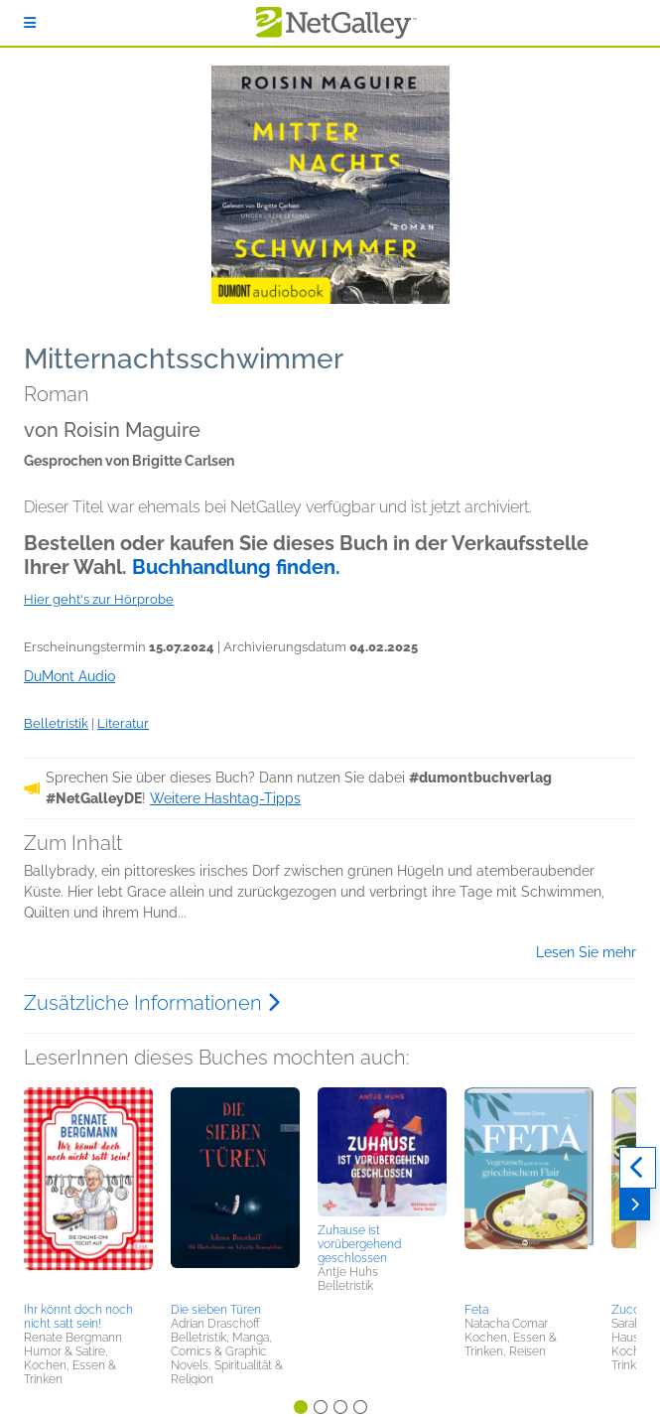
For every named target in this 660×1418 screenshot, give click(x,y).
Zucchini (634, 1310)
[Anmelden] (30, 23)
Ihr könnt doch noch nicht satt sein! (78, 1317)
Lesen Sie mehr (586, 952)
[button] (88, 1191)
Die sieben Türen (216, 1310)
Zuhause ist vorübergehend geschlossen (359, 1244)
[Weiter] (634, 1204)
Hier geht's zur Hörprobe (99, 599)
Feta (476, 1310)
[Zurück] (637, 1168)
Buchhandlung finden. (236, 567)
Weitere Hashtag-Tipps (225, 798)
